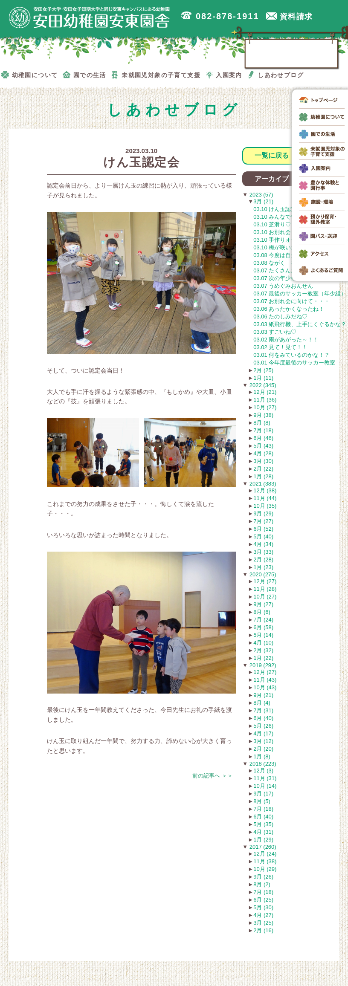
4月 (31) (263, 832)
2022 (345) (262, 385)
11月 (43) (264, 680)
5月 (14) (263, 635)
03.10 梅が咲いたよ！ (280, 247)
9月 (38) (263, 415)
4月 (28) (263, 453)
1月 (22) (263, 658)
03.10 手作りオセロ (277, 240)
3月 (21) (263, 201)
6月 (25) (263, 899)
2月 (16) (263, 930)
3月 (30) (263, 461)
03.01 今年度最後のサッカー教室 (294, 362)
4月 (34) (263, 544)
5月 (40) (263, 536)
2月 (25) (263, 370)
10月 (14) (264, 786)
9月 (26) (263, 876)
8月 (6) (261, 612)
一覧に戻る (272, 155)
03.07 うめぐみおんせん (283, 286)
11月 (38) (264, 861)
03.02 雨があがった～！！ (286, 339)
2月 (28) (263, 559)
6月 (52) (263, 529)
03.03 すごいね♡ (274, 332)
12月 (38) (264, 490)
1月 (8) (261, 756)
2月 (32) (263, 650)
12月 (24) (264, 853)
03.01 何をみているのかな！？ (291, 355)
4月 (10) (263, 642)
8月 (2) (261, 884)
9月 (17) (263, 793)
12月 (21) (264, 392)
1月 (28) (263, 476)
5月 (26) (263, 726)
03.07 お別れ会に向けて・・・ (291, 301)
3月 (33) (263, 552)
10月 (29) (264, 869)
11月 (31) (264, 778)
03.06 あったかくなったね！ (288, 309)
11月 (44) (264, 498)
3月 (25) (263, 922)
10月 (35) (264, 506)
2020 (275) (262, 574)
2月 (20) (263, 749)
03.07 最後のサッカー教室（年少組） (299, 293)
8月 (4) (261, 703)
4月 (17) (263, 733)
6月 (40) (263, 718)
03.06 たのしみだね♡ (280, 316)
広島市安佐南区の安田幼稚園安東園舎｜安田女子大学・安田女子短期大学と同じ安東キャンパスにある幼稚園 (90, 17)
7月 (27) (263, 521)
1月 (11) (263, 378)
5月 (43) (263, 445)
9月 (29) (263, 513)
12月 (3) (263, 770)
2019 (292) (262, 665)
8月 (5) (261, 801)
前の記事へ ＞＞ (212, 775)
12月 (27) (264, 581)
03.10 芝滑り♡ (272, 224)
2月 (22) (263, 469)
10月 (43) (264, 687)
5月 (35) (263, 824)
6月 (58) (263, 627)
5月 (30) (263, 907)
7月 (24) (263, 619)
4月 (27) (263, 915)
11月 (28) (264, 589)
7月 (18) (263, 430)
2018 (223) (262, 763)
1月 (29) (263, 839)
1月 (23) (263, 567)
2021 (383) (262, 483)
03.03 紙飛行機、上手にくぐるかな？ (299, 324)
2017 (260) (262, 847)
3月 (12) (263, 741)
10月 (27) (264, 407)
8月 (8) (261, 422)
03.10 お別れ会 (272, 232)
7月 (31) (263, 710)
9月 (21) (263, 695)
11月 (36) (264, 399)
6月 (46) (263, 438)
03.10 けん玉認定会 (277, 209)
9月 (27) (263, 604)
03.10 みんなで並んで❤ (282, 217)
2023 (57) (260, 194)
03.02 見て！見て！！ (280, 347)
